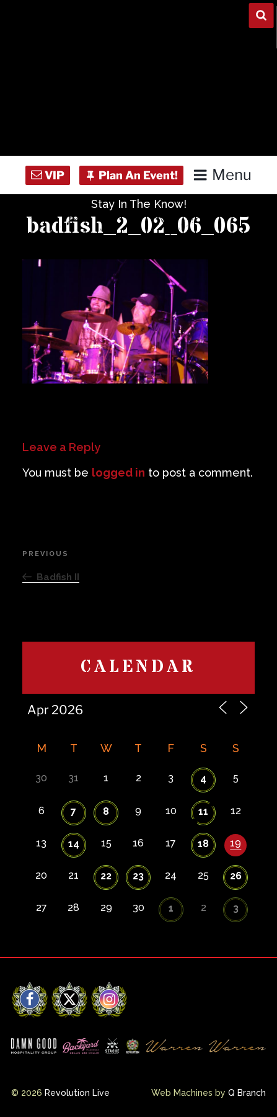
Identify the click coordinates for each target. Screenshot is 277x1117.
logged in (118, 472)
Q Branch (247, 1093)
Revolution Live (77, 1093)
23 (138, 876)
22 (106, 876)
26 (236, 876)
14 (73, 844)
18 (203, 844)
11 (203, 811)
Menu (222, 175)
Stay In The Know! (139, 203)
